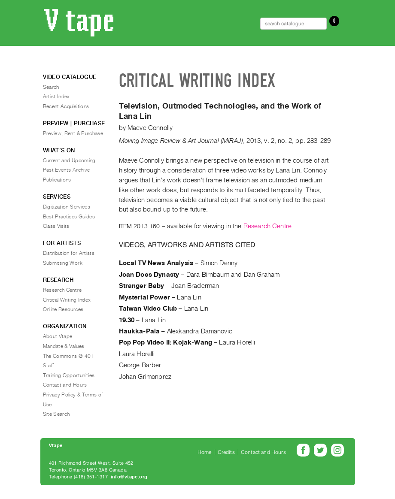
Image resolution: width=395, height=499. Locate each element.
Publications (57, 180)
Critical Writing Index (67, 300)
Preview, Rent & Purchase (73, 133)
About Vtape (58, 336)
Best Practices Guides (69, 217)
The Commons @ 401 (68, 356)
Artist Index (56, 97)
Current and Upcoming (69, 160)
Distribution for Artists (69, 253)
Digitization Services (67, 207)
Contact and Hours (65, 385)
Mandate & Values (64, 346)
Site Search (56, 414)
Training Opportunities (69, 375)
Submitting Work (62, 263)
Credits (226, 452)
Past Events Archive (66, 170)
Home (205, 452)
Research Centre (267, 226)
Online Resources (63, 309)
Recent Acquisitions (66, 106)
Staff (48, 366)
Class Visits (56, 226)
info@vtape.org (129, 477)
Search (51, 87)
